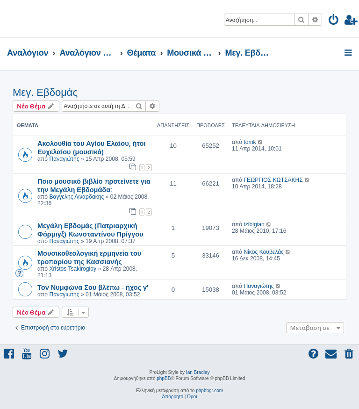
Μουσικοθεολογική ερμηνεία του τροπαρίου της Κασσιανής (89, 257)
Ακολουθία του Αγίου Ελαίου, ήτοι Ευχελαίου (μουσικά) (91, 147)
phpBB (164, 378)
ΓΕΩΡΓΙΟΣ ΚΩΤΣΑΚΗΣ (273, 180)
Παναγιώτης (64, 159)
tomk (250, 142)
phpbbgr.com (209, 390)
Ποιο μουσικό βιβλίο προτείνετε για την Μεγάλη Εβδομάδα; (94, 185)
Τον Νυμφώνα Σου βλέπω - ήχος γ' (92, 287)
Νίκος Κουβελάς (264, 252)
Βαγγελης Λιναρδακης (76, 197)
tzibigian (254, 224)
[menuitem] (334, 21)
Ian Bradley (198, 372)
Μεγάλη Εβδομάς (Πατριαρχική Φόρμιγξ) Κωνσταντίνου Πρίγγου (90, 229)
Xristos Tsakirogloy (72, 268)
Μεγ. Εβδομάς (45, 92)
